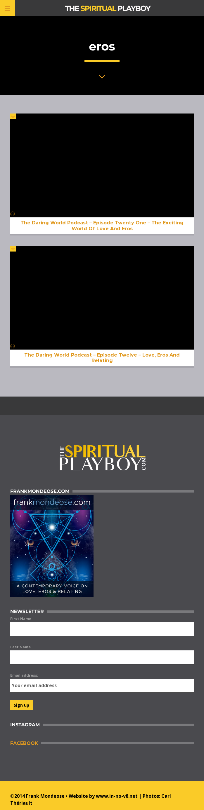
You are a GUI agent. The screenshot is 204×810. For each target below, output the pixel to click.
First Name (20, 618)
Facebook (24, 743)
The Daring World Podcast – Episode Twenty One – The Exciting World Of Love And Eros (102, 225)
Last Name (20, 647)
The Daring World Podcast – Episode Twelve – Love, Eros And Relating (102, 357)
